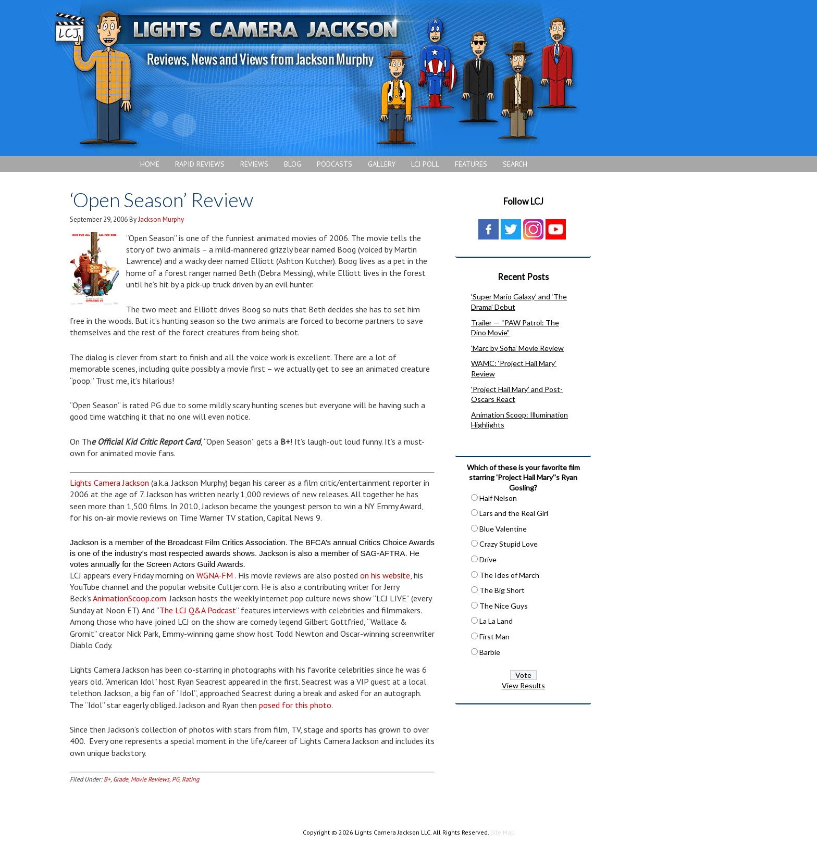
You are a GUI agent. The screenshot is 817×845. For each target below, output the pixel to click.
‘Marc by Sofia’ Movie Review (517, 348)
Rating (190, 779)
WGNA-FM (214, 575)
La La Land (496, 620)
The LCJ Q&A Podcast (197, 610)
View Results (523, 685)
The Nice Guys (503, 605)
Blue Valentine (503, 528)
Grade (120, 779)
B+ (107, 779)
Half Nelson (498, 498)
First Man (494, 636)
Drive (488, 559)
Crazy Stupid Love (508, 543)
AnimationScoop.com (129, 598)
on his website (385, 575)
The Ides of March (509, 575)
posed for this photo (295, 705)
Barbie (489, 652)
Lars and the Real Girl (513, 513)
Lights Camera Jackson (315, 78)
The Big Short (502, 590)
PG (175, 779)
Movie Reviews (150, 779)
